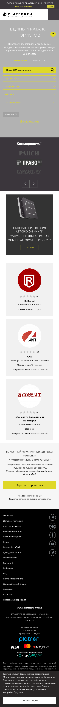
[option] (29, 159)
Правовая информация (14, 599)
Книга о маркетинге (13, 578)
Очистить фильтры (29, 121)
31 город (36, 309)
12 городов (36, 364)
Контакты (8, 589)
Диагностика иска (12, 526)
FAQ (5, 573)
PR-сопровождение (12, 536)
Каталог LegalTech (11, 547)
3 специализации (39, 369)
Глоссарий (8, 563)
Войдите (12, 498)
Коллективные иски (12, 531)
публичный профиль (40, 498)
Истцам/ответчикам (13, 520)
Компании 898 (20, 60)
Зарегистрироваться (29, 485)
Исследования (10, 557)
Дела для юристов (12, 552)
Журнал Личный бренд (14, 584)
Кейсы (6, 541)
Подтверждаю (30, 700)
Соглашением (34, 686)
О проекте (8, 515)
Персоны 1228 (39, 60)
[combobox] (29, 78)
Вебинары (8, 568)
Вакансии (7, 594)
